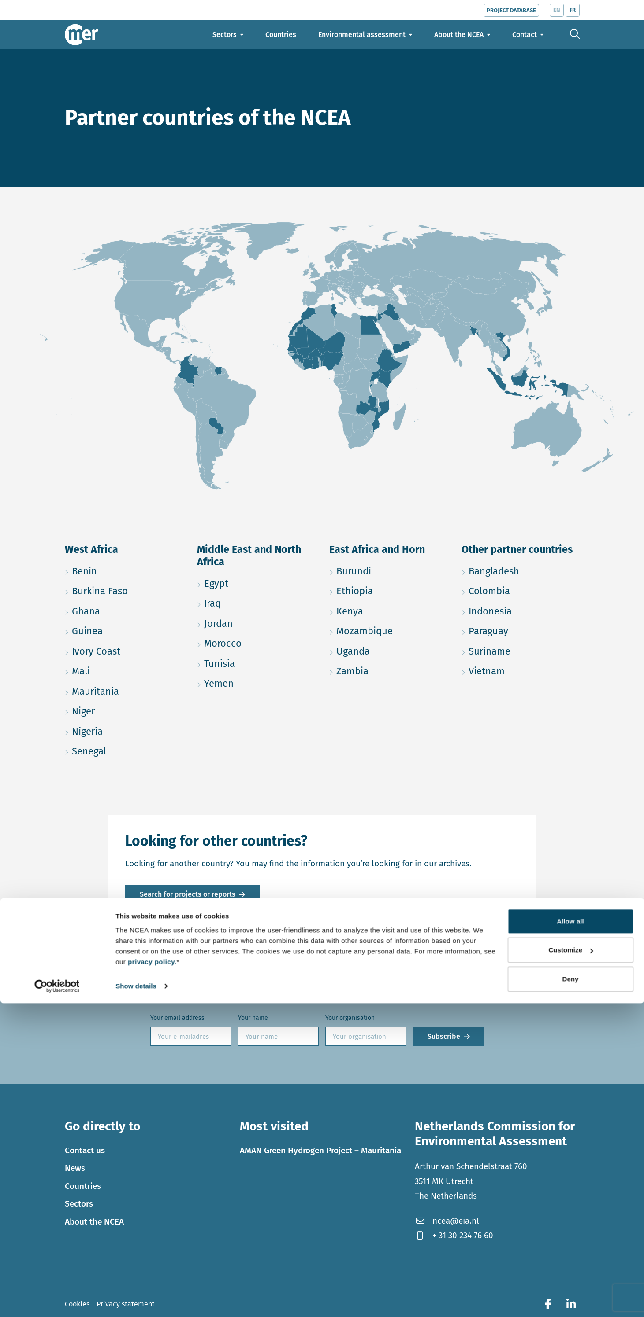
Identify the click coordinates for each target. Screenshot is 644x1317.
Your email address (177, 1018)
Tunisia (256, 662)
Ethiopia (388, 589)
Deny (570, 1292)
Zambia (388, 669)
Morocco (256, 642)
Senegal (124, 750)
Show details (135, 1299)
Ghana (124, 610)
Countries (83, 1186)
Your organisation (350, 1018)
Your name (253, 1018)
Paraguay (521, 629)
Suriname (521, 650)
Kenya (388, 610)
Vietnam (521, 669)
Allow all (570, 1235)
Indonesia (521, 610)
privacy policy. (152, 1275)
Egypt (256, 582)
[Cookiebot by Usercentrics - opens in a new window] (57, 1299)
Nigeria (124, 730)
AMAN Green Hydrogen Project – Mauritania (320, 1150)
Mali (123, 669)
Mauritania (124, 690)
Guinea (124, 629)
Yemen (256, 682)
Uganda (388, 650)
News (75, 1168)
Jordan (256, 622)
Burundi (388, 570)
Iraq (254, 602)
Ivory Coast (124, 650)
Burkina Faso (124, 589)
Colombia (521, 589)
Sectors (79, 1204)
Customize (570, 1263)
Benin (124, 570)
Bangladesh (521, 570)
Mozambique (388, 629)
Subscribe (444, 1036)
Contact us (85, 1150)
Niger (124, 710)
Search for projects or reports (187, 894)
